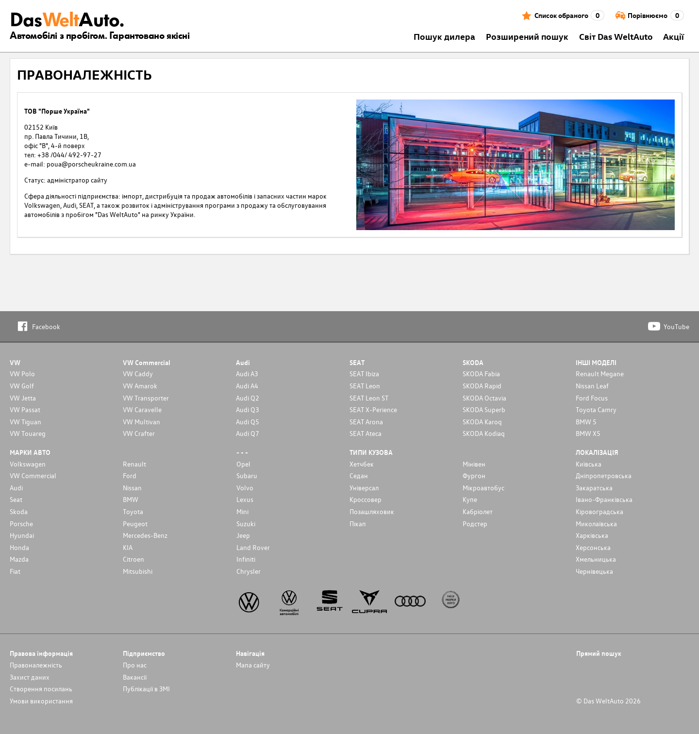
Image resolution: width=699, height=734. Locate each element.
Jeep (243, 535)
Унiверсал (364, 487)
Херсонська (593, 547)
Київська (588, 463)
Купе (470, 499)
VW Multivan (141, 421)
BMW (130, 499)
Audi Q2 (247, 397)
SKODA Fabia (481, 373)
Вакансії (135, 677)
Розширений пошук (527, 36)
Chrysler (248, 571)
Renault (134, 463)
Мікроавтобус (483, 487)
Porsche (21, 523)
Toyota (133, 511)
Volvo (244, 487)
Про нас (135, 664)
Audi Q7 (247, 433)
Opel (243, 463)
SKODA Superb (484, 409)
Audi (16, 487)
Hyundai (22, 535)
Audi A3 (247, 373)
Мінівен (474, 463)
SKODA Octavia (484, 397)
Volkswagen (28, 463)
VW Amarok (140, 385)
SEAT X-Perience (373, 409)
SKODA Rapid (482, 385)
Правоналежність (36, 664)
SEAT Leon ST (369, 397)
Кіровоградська (599, 511)
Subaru (246, 475)
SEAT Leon (365, 385)
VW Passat (25, 409)
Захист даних (30, 677)
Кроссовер (366, 499)
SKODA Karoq (482, 421)
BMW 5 (586, 421)
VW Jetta (23, 397)
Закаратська (594, 487)
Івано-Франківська (604, 499)
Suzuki (245, 523)
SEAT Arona (366, 421)
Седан (359, 475)
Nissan (132, 487)
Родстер (475, 523)
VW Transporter (146, 397)
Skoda (19, 511)
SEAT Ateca (366, 433)
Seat (16, 499)
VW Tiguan (25, 421)
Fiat (15, 571)
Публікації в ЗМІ (146, 688)
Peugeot (135, 523)
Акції (673, 36)
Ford (129, 475)
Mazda (19, 559)
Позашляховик (372, 511)
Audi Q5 (247, 421)
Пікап (358, 523)
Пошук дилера (444, 36)
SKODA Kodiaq (484, 433)
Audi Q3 (247, 409)
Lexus (244, 499)
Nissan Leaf (592, 385)
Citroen (133, 559)
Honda (19, 547)
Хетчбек (362, 463)
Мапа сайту (253, 664)
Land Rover (253, 547)
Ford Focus (592, 397)
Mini (242, 511)
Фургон (474, 475)
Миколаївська (596, 523)
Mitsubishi (137, 571)
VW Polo (22, 373)
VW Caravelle (142, 409)
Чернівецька (594, 571)
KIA (128, 547)
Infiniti (245, 559)
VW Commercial (33, 475)
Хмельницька (596, 559)
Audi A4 (247, 385)
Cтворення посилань (41, 688)
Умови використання (41, 700)
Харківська (592, 535)
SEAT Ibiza (364, 373)
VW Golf (22, 385)
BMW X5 (588, 433)
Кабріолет (478, 511)
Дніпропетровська (604, 475)
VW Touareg (28, 433)
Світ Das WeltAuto (616, 36)
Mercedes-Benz (145, 535)
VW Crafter (139, 433)
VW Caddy (138, 373)
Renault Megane (600, 373)
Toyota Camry (596, 409)
